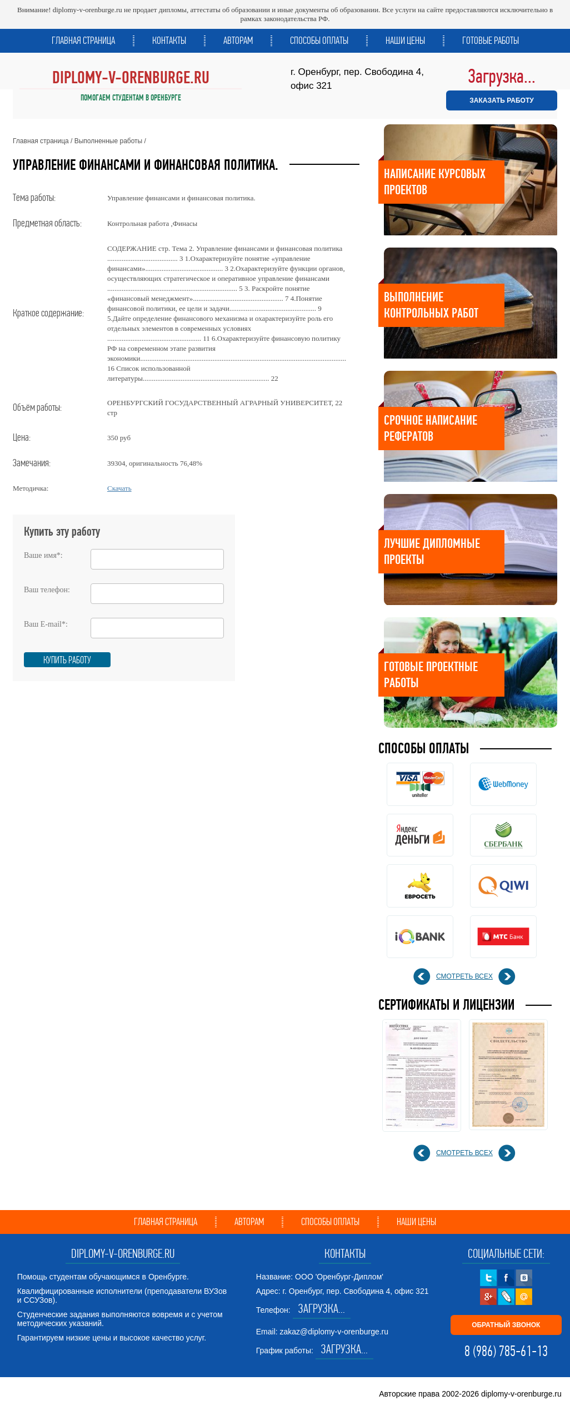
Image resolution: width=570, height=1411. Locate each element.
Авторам (238, 40)
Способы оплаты (319, 40)
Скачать (119, 488)
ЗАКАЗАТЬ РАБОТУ (501, 100)
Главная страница (83, 40)
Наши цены (405, 40)
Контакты (169, 40)
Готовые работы (490, 40)
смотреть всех (464, 976)
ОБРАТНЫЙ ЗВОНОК (506, 1325)
